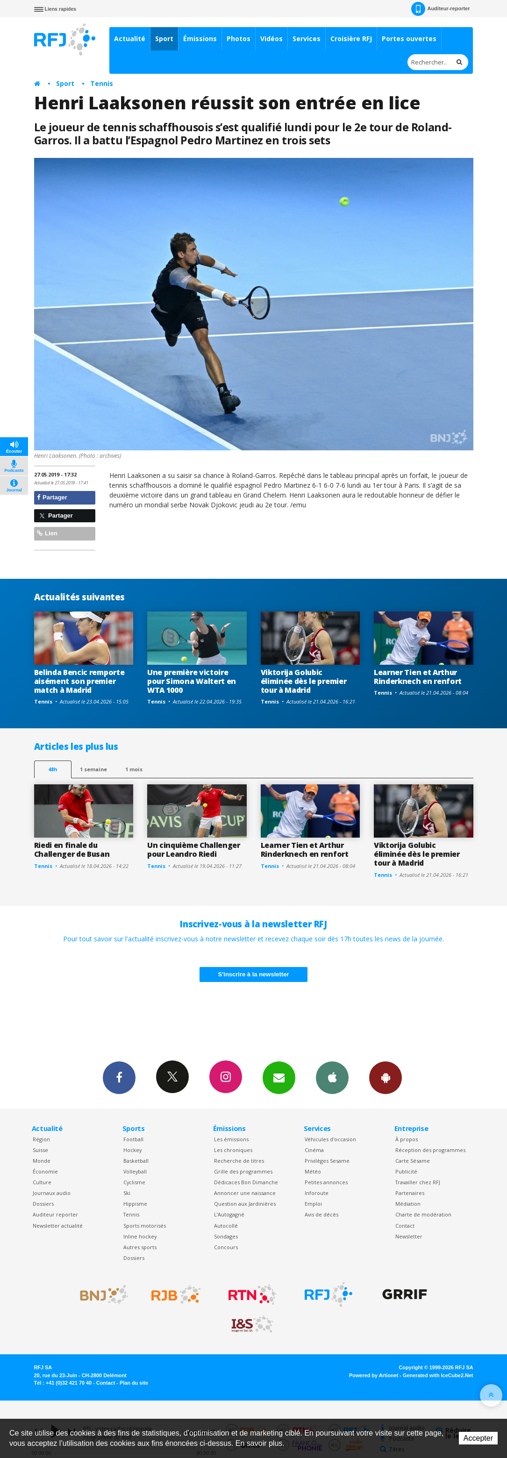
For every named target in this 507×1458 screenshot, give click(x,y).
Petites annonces (326, 1182)
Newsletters (279, 1077)
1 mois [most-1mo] (134, 769)
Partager (52, 497)
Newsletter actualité (58, 1226)
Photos (238, 38)
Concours (226, 1247)
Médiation (408, 1204)
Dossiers (43, 1204)
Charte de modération (423, 1214)
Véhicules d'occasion (330, 1139)
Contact (404, 1226)
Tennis (101, 83)
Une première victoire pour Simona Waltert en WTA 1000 (191, 681)
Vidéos (271, 38)
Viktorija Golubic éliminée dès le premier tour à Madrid (304, 681)
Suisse (40, 1150)
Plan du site (134, 1383)
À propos (406, 1139)
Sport (164, 38)
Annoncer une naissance (245, 1193)
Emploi (313, 1204)
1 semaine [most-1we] (93, 769)
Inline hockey (140, 1236)
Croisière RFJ (351, 38)
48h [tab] (52, 769)
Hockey (132, 1150)
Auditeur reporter (55, 1214)
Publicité (406, 1171)
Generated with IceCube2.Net (438, 1375)
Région (41, 1139)
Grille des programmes (243, 1171)
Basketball (136, 1161)
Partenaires (409, 1193)
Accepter (478, 1438)
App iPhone (332, 1077)
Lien (47, 533)
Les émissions (231, 1139)
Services (307, 38)
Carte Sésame (412, 1161)
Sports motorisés (144, 1226)
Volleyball (135, 1171)
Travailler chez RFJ (417, 1182)
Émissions (200, 38)
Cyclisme (134, 1182)
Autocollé (226, 1226)
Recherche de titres (239, 1161)
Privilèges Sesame (327, 1161)
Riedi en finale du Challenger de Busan (72, 849)
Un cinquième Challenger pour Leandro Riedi (193, 849)
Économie (45, 1171)
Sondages (226, 1236)
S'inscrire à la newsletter (253, 974)
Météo (313, 1171)
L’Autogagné (229, 1214)
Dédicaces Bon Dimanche (246, 1182)
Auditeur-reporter (440, 9)
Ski (126, 1193)
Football (133, 1139)
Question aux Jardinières (245, 1204)
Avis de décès (321, 1214)
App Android (385, 1077)
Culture (42, 1182)
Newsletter (408, 1236)
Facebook (119, 1077)
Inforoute (316, 1193)
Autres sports (140, 1247)
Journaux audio (52, 1193)
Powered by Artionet (373, 1375)
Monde (41, 1161)
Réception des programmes (430, 1150)
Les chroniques (233, 1150)
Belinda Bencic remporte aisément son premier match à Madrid (79, 681)
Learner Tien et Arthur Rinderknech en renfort (418, 676)
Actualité (129, 38)
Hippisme (135, 1204)
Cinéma (314, 1150)
